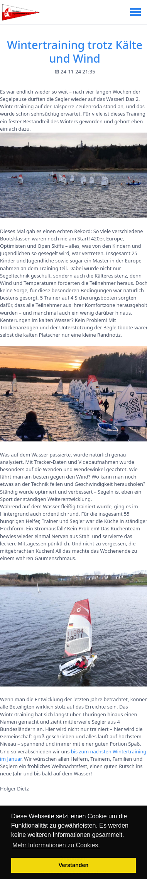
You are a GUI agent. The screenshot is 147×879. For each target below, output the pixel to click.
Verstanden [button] (74, 865)
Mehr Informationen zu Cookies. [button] (56, 845)
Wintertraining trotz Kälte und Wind (74, 51)
